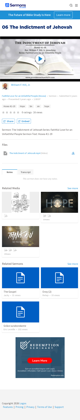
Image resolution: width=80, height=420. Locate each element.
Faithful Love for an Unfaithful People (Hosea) (24, 95)
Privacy (30, 407)
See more (73, 188)
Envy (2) (47, 291)
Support (59, 407)
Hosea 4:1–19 (9, 106)
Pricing (20, 407)
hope (46, 106)
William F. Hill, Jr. (20, 84)
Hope (22, 106)
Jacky (6, 295)
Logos (22, 403)
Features (8, 407)
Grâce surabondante (15, 325)
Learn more (63, 15)
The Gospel (10, 291)
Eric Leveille (9, 329)
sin (38, 106)
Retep (46, 295)
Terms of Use (44, 407)
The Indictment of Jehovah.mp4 (28, 153)
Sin (31, 106)
